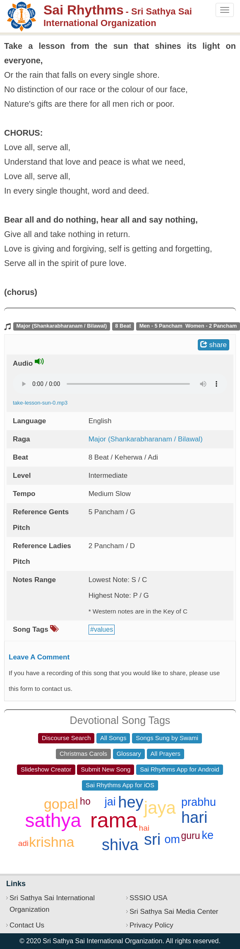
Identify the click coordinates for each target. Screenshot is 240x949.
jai (110, 802)
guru (190, 835)
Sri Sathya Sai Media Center (174, 911)
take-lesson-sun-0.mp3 (40, 403)
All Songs (113, 737)
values (103, 629)
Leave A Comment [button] (39, 657)
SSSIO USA (149, 898)
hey (130, 802)
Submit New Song (105, 769)
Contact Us (27, 925)
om (172, 839)
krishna (51, 842)
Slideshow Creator (46, 769)
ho (85, 801)
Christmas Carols (83, 753)
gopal (61, 804)
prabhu (198, 802)
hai (144, 828)
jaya (160, 807)
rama (113, 820)
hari (194, 817)
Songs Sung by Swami (167, 737)
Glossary (129, 753)
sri (152, 839)
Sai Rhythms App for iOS (120, 784)
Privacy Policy (151, 925)
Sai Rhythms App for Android (179, 769)
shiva (120, 844)
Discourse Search (66, 737)
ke (208, 835)
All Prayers (166, 753)
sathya (53, 820)
